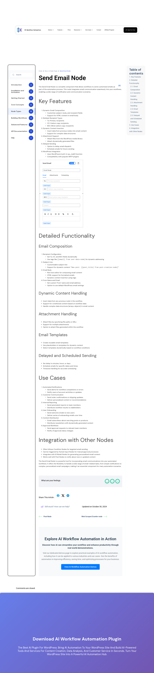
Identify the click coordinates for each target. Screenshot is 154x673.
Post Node (45, 516)
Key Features (136, 77)
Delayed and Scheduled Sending (136, 118)
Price (69, 30)
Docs (46, 71)
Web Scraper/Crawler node (94, 516)
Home (40, 71)
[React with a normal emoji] (112, 481)
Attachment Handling (136, 104)
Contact (99, 30)
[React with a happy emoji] (107, 481)
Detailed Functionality (134, 81)
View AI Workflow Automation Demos (80, 566)
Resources (78, 30)
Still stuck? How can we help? (55, 506)
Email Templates (134, 110)
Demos (51, 30)
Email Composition (135, 88)
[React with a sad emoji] (117, 481)
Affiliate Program (109, 30)
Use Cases (89, 30)
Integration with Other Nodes (135, 129)
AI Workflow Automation (32, 30)
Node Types (54, 71)
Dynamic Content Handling (135, 96)
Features (60, 30)
